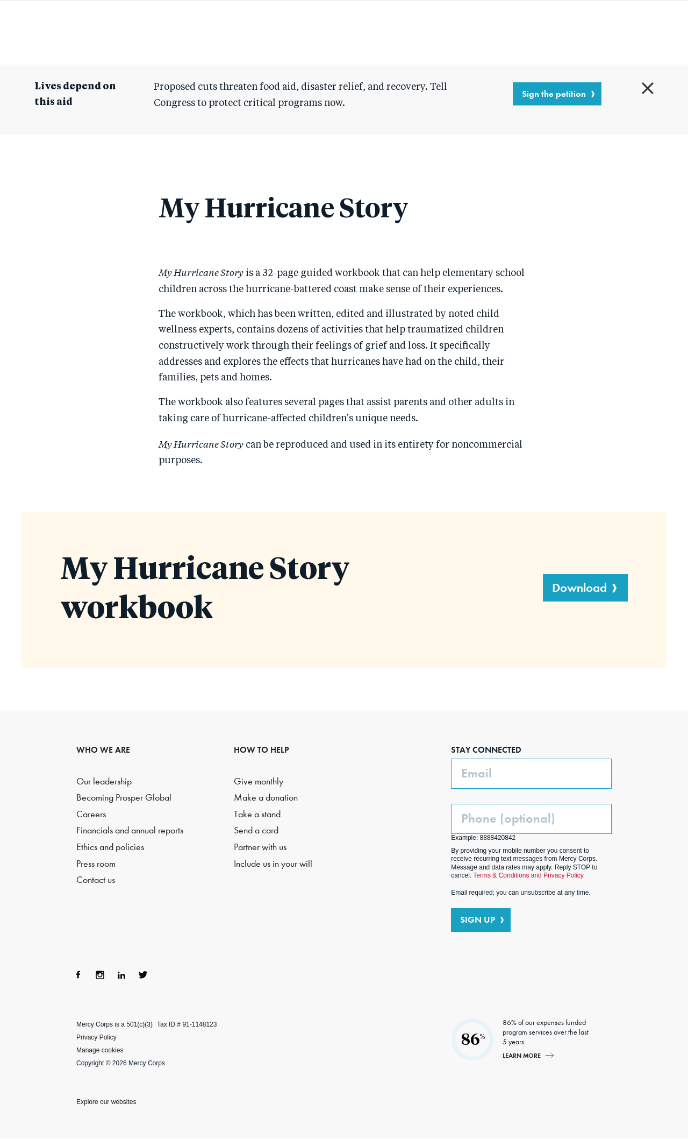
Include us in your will (273, 863)
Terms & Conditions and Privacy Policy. (529, 875)
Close (648, 88)
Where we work (385, 32)
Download (579, 587)
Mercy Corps (47, 31)
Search (581, 32)
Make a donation (266, 797)
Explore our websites (106, 1102)
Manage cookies (99, 1050)
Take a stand (257, 814)
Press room (96, 863)
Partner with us (260, 847)
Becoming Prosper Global (123, 797)
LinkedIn (121, 975)
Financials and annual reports (129, 830)
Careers (91, 814)
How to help (475, 32)
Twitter (143, 975)
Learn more (522, 1055)
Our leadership (104, 781)
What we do (276, 32)
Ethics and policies (110, 847)
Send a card (256, 830)
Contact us (95, 880)
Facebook (78, 975)
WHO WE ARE (103, 750)
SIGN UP (477, 919)
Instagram (100, 975)
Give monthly (258, 781)
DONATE (639, 31)
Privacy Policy (96, 1037)
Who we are (177, 32)
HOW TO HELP (261, 750)
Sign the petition (554, 93)
